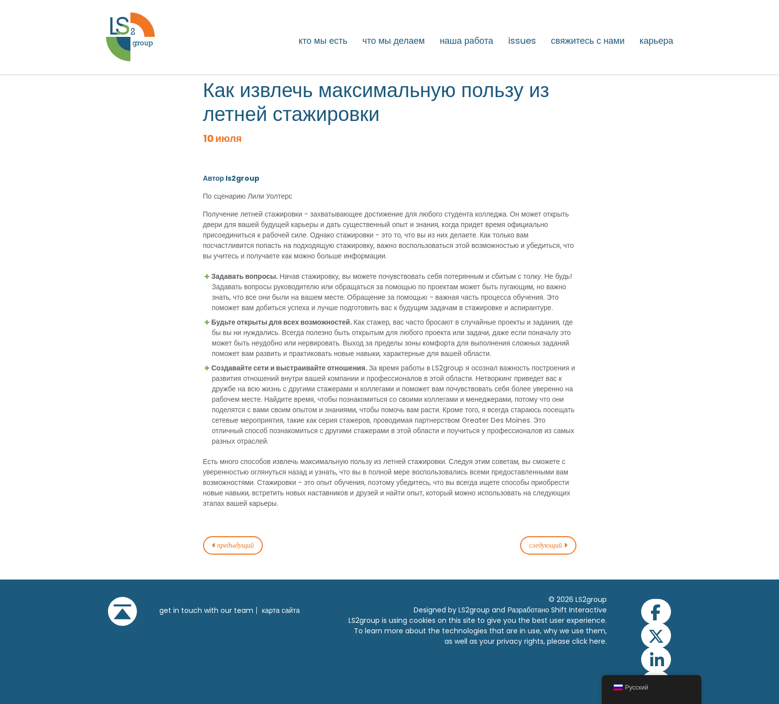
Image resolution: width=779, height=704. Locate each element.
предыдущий (233, 545)
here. (598, 641)
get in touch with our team (206, 610)
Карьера (656, 41)
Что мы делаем (393, 41)
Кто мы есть (323, 41)
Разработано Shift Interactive (557, 610)
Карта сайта (281, 610)
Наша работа (466, 41)
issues (522, 41)
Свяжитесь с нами (588, 41)
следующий (548, 545)
